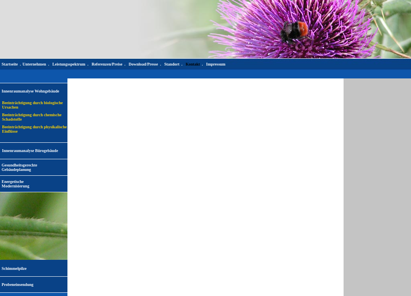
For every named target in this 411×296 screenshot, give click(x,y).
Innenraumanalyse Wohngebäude (30, 91)
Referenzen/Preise (107, 64)
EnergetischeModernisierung (15, 183)
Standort (171, 64)
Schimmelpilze (14, 268)
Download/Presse (143, 64)
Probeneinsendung (17, 284)
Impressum (216, 64)
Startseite (10, 64)
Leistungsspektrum (68, 64)
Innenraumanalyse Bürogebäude (30, 150)
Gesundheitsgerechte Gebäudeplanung (19, 167)
